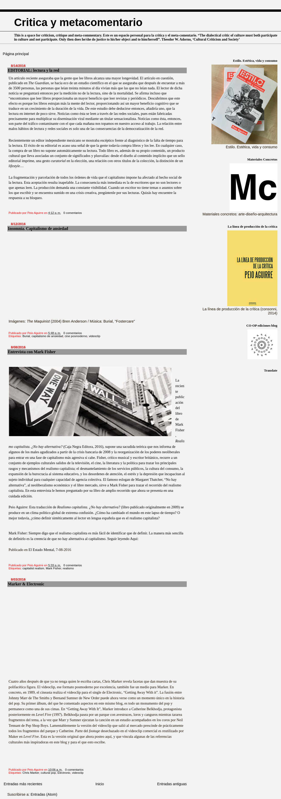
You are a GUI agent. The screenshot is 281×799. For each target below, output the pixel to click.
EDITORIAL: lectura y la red (33, 70)
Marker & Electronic (26, 584)
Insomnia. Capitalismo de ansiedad (38, 228)
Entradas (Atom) (44, 794)
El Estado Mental (41, 550)
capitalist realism (33, 568)
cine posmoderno (76, 336)
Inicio (99, 784)
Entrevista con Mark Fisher (32, 352)
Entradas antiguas (172, 784)
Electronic (64, 772)
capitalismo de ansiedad (47, 336)
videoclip (94, 336)
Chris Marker (30, 772)
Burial (26, 336)
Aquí (133, 539)
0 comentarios (72, 212)
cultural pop (48, 772)
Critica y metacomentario (78, 22)
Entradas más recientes (23, 784)
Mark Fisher (53, 568)
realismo (68, 568)
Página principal (16, 54)
